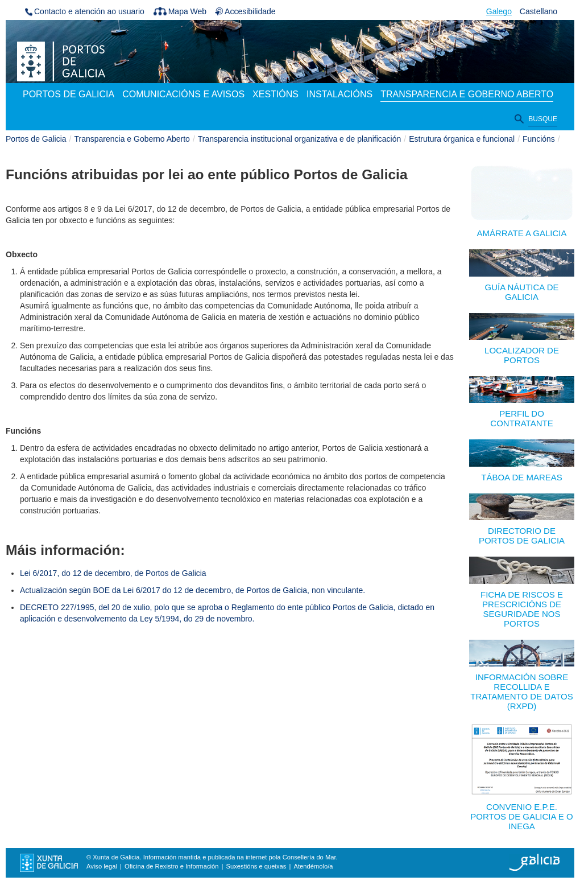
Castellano (538, 11)
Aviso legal (101, 866)
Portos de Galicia (36, 138)
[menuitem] (68, 95)
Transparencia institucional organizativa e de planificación (299, 138)
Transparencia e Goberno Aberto (132, 138)
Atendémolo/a (313, 866)
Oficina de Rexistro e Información (171, 866)
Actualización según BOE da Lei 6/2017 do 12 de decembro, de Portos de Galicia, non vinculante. (192, 590)
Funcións (539, 138)
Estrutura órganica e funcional (462, 138)
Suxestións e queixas (256, 866)
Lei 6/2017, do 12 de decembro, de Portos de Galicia (113, 573)
